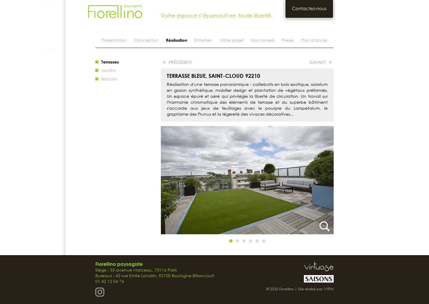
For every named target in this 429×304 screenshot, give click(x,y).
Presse (288, 40)
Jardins (108, 70)
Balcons (109, 79)
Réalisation (176, 40)
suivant (318, 62)
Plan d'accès (314, 40)
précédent (180, 62)
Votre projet (232, 40)
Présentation (114, 40)
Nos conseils (263, 40)
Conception (146, 40)
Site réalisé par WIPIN (316, 288)
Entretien (203, 40)
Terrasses (110, 61)
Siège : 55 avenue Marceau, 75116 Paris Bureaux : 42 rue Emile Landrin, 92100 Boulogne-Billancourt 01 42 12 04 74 (154, 272)
